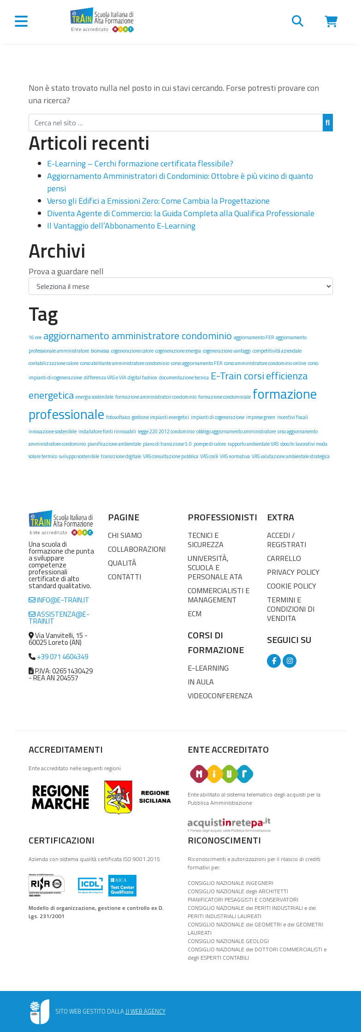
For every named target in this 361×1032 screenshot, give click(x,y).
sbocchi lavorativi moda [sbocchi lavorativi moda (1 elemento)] (303, 444)
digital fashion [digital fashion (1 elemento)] (142, 377)
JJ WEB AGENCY (145, 1011)
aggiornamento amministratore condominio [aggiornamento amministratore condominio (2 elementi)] (137, 335)
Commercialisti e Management (218, 595)
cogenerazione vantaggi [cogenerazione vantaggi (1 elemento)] (227, 350)
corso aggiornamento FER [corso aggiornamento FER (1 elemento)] (196, 363)
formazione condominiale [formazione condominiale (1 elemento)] (224, 397)
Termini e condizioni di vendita (290, 609)
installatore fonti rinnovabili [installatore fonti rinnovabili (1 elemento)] (107, 431)
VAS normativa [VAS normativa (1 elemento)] (235, 456)
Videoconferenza (220, 695)
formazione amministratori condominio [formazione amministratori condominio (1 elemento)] (155, 397)
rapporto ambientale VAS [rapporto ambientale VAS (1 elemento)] (253, 444)
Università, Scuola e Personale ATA (215, 567)
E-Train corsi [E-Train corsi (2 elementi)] (237, 375)
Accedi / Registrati (286, 540)
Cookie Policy (291, 585)
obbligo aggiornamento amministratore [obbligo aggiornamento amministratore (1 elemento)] (236, 431)
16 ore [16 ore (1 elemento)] (35, 337)
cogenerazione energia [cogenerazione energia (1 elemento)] (178, 350)
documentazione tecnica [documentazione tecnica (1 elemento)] (184, 377)
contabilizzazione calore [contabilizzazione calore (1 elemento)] (53, 363)
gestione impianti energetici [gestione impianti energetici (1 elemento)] (160, 417)
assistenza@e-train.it (59, 617)
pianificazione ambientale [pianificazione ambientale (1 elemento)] (114, 444)
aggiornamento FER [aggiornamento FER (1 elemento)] (254, 337)
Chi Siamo (125, 535)
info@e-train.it (59, 600)
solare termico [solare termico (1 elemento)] (43, 456)
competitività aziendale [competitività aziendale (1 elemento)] (277, 350)
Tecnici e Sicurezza (206, 540)
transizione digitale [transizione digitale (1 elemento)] (121, 456)
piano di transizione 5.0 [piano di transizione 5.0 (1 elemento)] (167, 444)
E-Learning (208, 667)
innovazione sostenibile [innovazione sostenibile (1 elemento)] (53, 431)
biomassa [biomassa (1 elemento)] (100, 350)
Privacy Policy (293, 572)
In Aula (201, 681)
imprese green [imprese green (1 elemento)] (260, 417)
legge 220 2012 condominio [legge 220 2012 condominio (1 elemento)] (166, 431)
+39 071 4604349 (62, 656)
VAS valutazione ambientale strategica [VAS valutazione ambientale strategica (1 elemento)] (291, 456)
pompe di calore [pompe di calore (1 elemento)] (210, 444)
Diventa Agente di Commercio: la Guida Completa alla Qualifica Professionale (180, 213)
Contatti (124, 576)
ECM (194, 613)
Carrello (284, 558)
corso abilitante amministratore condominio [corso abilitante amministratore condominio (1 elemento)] (124, 363)
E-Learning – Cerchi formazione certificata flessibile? (140, 163)
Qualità (122, 562)
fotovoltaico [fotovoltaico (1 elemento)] (118, 417)
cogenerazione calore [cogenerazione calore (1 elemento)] (132, 350)
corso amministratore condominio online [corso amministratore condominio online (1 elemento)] (265, 363)
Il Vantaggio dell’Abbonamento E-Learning (121, 225)
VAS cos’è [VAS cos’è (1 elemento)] (209, 456)
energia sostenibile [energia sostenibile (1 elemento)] (94, 397)
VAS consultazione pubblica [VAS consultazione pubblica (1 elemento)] (170, 456)
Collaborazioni (137, 548)
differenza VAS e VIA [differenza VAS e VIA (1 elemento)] (105, 377)
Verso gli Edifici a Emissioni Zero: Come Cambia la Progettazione (158, 201)
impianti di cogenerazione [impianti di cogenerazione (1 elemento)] (217, 417)
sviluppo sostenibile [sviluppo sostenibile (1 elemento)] (79, 456)
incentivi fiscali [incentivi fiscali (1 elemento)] (292, 417)
